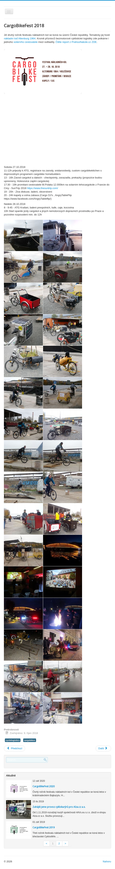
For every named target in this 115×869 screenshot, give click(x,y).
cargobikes (29, 740)
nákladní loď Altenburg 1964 (19, 38)
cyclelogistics (13, 740)
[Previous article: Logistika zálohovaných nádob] (14, 748)
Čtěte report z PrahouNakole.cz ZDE (76, 42)
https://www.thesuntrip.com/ (42, 188)
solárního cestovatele (26, 42)
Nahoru (107, 861)
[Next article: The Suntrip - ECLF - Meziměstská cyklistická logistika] (103, 748)
